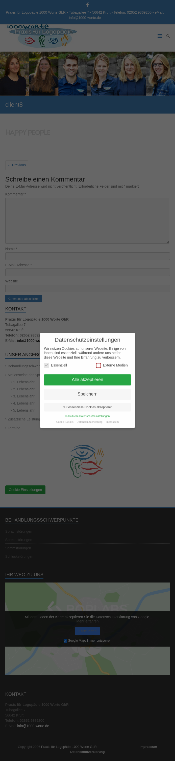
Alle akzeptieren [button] (87, 376)
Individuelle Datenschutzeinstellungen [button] (87, 413)
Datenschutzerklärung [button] (90, 419)
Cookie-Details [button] (65, 419)
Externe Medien (112, 362)
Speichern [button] (87, 391)
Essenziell (55, 362)
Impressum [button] (112, 419)
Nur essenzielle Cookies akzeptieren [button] (87, 404)
